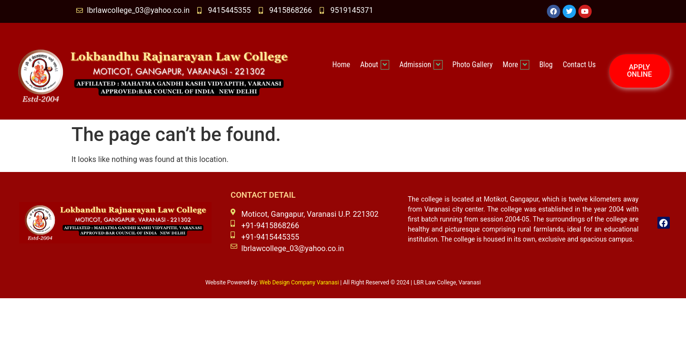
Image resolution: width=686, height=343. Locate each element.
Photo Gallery (473, 64)
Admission (420, 65)
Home (342, 64)
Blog (546, 64)
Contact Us (579, 64)
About (374, 65)
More (516, 65)
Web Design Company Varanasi (299, 282)
